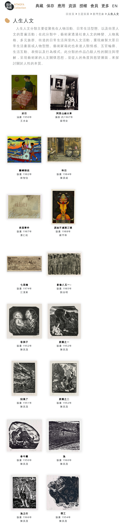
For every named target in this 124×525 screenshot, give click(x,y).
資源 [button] (72, 5)
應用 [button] (61, 5)
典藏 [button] (39, 5)
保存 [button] (50, 5)
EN (115, 5)
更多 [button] (105, 5)
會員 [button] (94, 5)
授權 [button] (83, 5)
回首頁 (70, 14)
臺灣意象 (98, 14)
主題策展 (83, 14)
